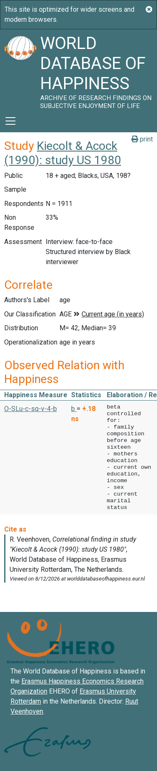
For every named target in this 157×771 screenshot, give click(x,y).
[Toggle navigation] (10, 121)
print (142, 139)
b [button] (74, 409)
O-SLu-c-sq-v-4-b (30, 409)
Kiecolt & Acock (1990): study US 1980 (62, 153)
